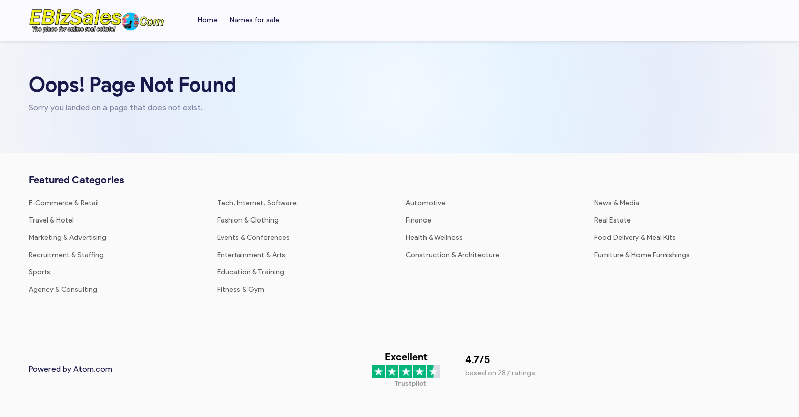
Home (208, 20)
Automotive (425, 203)
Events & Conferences (253, 237)
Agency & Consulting (63, 289)
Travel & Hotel (51, 220)
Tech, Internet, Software (257, 203)
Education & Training (250, 272)
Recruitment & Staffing (66, 255)
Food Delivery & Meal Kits (635, 237)
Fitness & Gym (240, 289)
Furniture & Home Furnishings (642, 255)
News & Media (617, 203)
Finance (418, 220)
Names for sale (254, 20)
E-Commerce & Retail (64, 203)
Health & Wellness (434, 237)
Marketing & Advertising (67, 237)
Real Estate (612, 220)
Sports (39, 272)
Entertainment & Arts (251, 255)
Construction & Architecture (452, 255)
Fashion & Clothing (248, 220)
